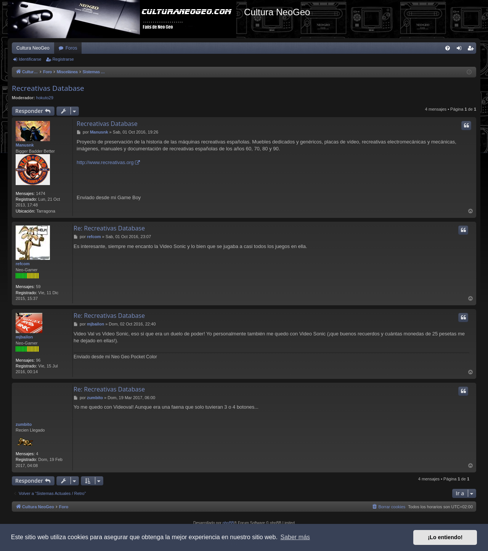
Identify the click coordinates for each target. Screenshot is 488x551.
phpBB (228, 523)
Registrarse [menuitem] (472, 49)
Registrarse (63, 59)
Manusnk (25, 145)
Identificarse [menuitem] (461, 49)
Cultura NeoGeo (33, 48)
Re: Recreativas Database (109, 228)
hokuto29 (44, 97)
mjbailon (24, 337)
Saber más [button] (295, 537)
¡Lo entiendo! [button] (445, 537)
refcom (23, 263)
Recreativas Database (48, 88)
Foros (71, 48)
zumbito (24, 424)
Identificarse (30, 59)
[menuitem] (447, 48)
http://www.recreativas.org (105, 162)
